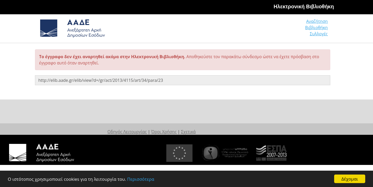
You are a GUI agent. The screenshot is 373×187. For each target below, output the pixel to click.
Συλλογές (319, 29)
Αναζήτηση (248, 29)
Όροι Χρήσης (199, 126)
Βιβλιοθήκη (285, 29)
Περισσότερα (140, 179)
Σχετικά (223, 126)
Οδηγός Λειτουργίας (162, 126)
